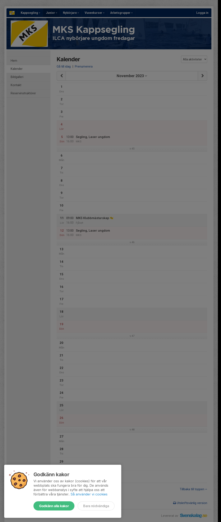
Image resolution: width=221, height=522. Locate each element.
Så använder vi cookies (88, 494)
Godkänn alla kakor (54, 506)
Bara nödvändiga (96, 506)
